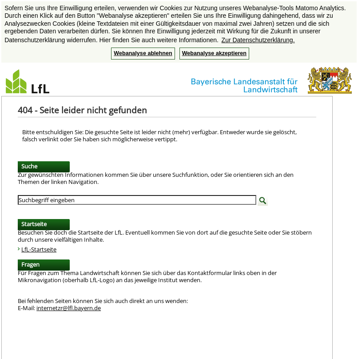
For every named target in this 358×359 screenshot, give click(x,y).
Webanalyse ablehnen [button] (143, 53)
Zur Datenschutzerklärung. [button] (258, 40)
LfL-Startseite (38, 249)
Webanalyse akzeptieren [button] (214, 53)
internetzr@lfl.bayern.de (68, 308)
